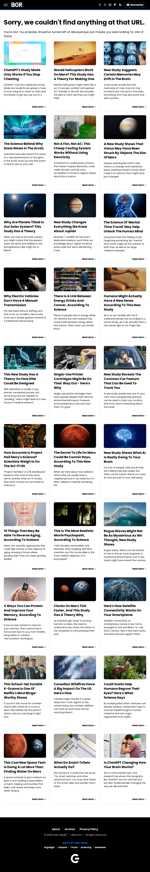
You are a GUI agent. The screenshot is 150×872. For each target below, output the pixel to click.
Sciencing (86, 847)
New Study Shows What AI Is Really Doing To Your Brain (125, 457)
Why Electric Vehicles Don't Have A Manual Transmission (21, 300)
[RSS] (120, 5)
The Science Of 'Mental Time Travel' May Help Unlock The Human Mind (123, 226)
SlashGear (100, 847)
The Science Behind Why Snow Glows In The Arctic (24, 146)
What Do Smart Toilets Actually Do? (72, 764)
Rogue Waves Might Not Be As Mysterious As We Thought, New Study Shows (123, 537)
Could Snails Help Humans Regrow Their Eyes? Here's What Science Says (122, 691)
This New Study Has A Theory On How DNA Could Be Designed (21, 378)
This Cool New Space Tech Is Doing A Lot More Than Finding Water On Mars (25, 767)
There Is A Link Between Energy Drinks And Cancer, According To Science (72, 303)
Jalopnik (62, 847)
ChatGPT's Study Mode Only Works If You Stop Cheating (22, 74)
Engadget (49, 847)
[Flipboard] (115, 5)
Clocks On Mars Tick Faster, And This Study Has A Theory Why (72, 610)
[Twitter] (105, 5)
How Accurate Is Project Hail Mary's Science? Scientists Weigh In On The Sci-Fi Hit (23, 459)
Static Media (59, 835)
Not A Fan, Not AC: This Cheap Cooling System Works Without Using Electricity (72, 150)
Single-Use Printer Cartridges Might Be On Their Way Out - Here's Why (73, 381)
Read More (38, 106)
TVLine (74, 847)
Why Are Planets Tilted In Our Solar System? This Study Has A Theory (24, 226)
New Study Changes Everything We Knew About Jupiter (70, 226)
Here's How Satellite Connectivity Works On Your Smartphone (122, 610)
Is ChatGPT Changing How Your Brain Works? (125, 764)
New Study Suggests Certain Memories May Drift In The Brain (122, 74)
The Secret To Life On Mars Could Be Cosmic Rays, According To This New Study (75, 459)
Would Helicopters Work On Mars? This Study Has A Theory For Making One (74, 74)
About (56, 829)
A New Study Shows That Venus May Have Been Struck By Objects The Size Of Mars (125, 150)
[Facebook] (100, 5)
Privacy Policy (89, 829)
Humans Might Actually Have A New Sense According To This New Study (123, 303)
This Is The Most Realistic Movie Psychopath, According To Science (74, 535)
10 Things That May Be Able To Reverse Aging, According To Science (22, 535)
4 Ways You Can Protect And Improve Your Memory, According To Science (23, 612)
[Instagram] (110, 5)
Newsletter (135, 4)
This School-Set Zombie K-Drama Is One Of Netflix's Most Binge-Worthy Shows (23, 691)
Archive (70, 829)
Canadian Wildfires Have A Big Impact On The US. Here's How (74, 688)
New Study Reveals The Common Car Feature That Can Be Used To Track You (122, 381)
